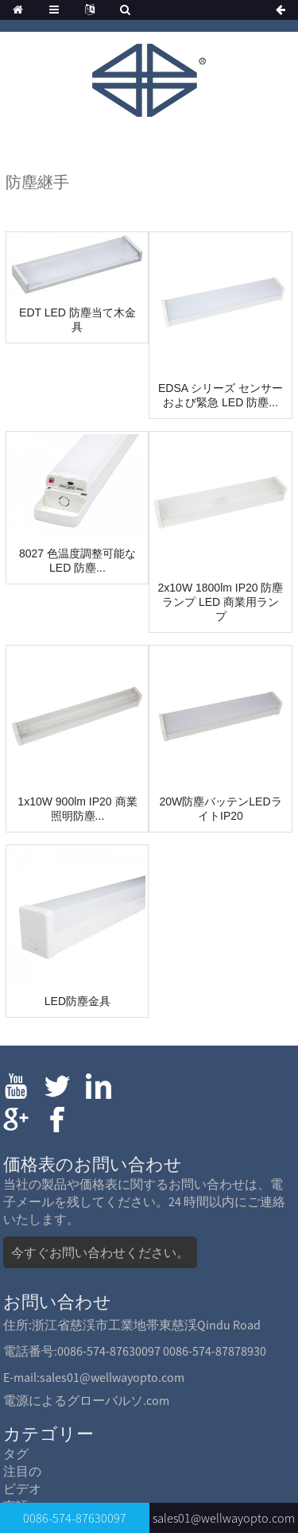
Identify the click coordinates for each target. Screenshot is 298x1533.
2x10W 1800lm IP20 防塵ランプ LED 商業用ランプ (221, 602)
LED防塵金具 (77, 1001)
